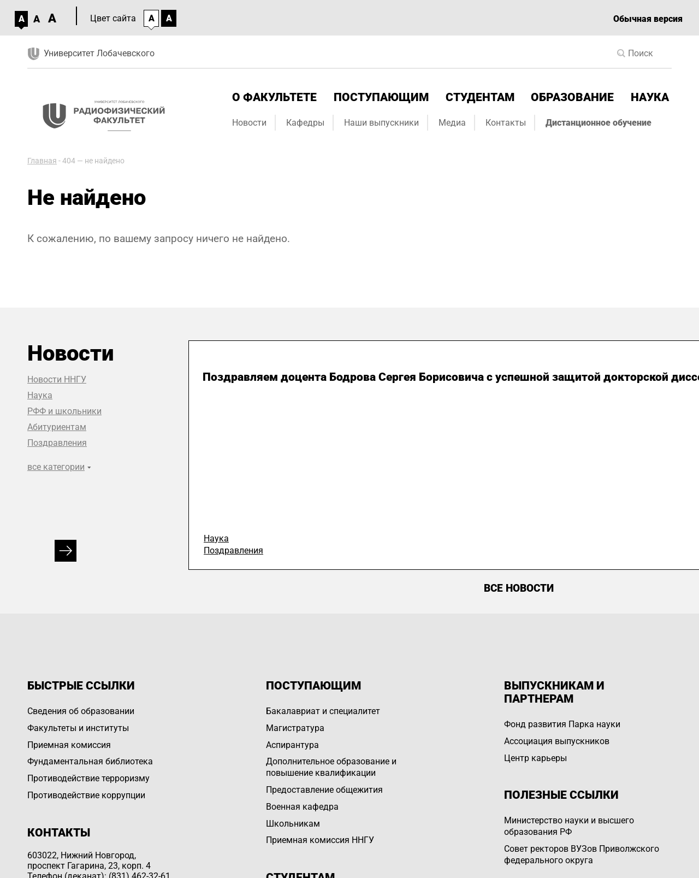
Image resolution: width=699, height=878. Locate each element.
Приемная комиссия (69, 745)
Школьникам (293, 823)
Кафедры (305, 122)
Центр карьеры (535, 758)
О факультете (274, 97)
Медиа (452, 122)
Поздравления (57, 443)
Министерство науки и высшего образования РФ (569, 826)
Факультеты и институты (78, 728)
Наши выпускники (381, 122)
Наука (650, 97)
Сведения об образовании (80, 711)
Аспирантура (292, 745)
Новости (249, 122)
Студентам (480, 97)
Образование (572, 97)
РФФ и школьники (64, 411)
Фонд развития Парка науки (562, 724)
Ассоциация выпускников (556, 741)
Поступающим (381, 97)
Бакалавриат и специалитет (323, 711)
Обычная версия (648, 19)
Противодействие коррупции (86, 795)
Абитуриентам (56, 427)
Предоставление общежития (324, 790)
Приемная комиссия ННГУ (320, 840)
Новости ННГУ (56, 379)
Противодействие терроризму (88, 778)
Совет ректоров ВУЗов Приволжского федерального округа (581, 854)
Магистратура (295, 728)
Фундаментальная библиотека (90, 761)
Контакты (505, 122)
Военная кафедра (302, 807)
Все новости (519, 588)
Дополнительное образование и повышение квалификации (331, 767)
